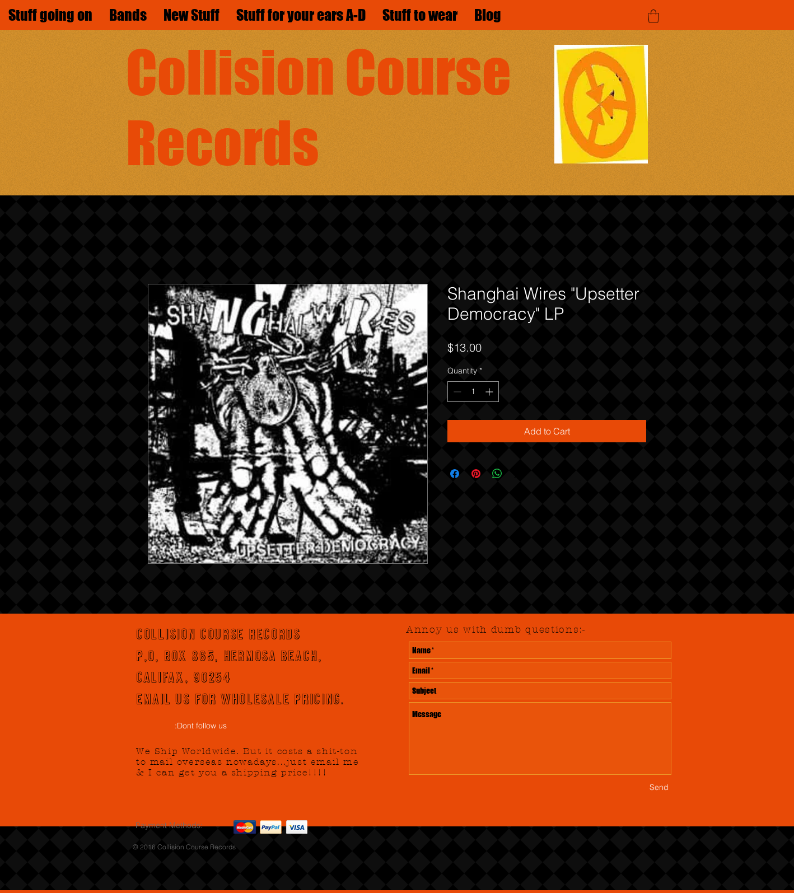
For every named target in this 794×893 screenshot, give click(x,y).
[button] (653, 16)
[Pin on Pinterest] (476, 473)
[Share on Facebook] (454, 473)
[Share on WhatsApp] (497, 473)
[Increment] (490, 391)
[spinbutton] (473, 391)
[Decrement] (456, 391)
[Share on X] (518, 473)
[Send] (659, 787)
